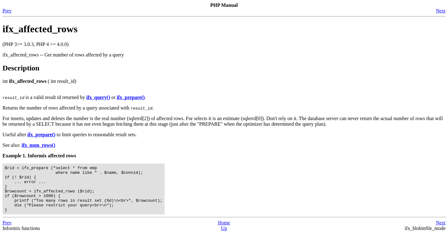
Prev (7, 10)
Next (441, 10)
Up (224, 237)
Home (224, 232)
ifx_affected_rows (39, 28)
